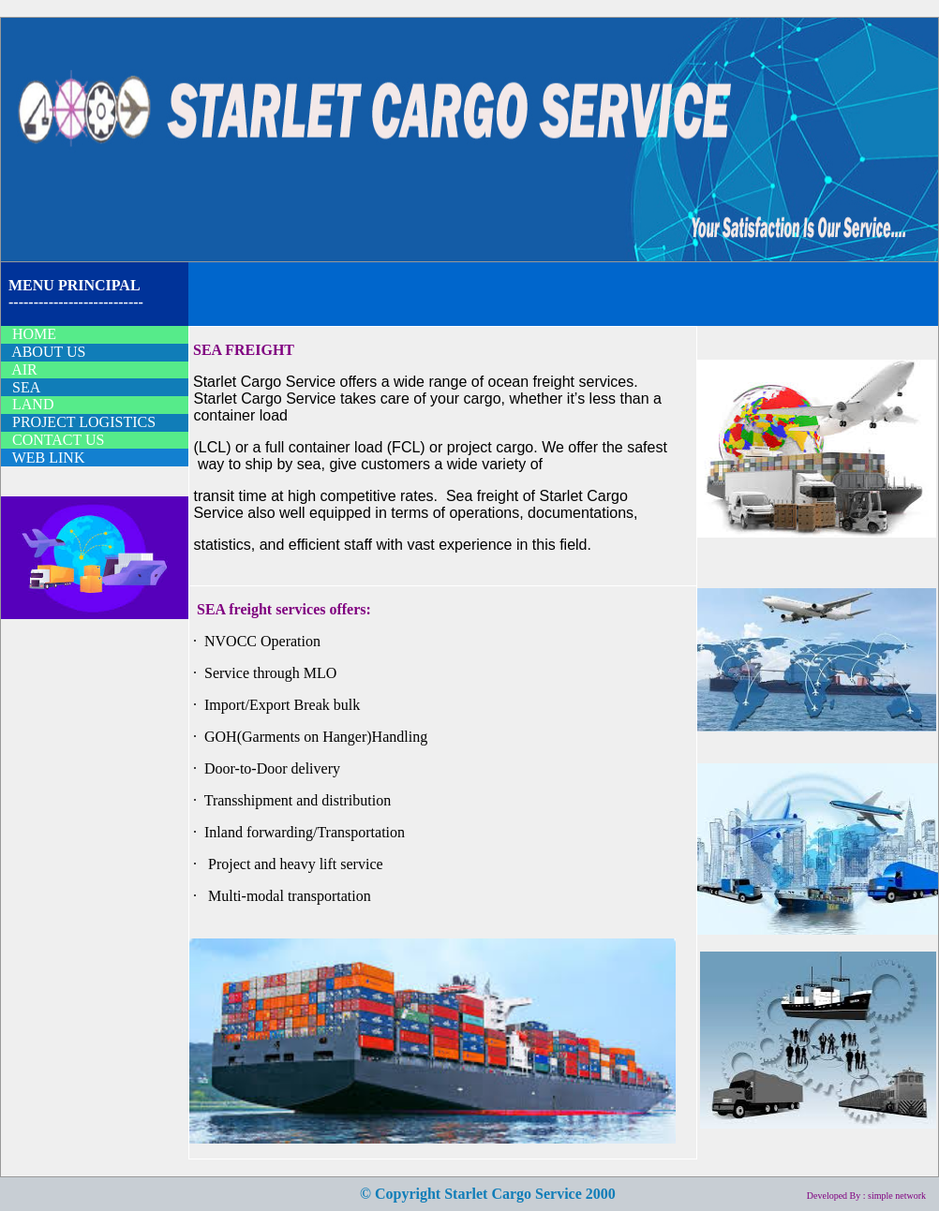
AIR (24, 369)
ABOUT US (48, 352)
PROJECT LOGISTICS (84, 422)
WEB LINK (48, 457)
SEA (26, 387)
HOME (34, 334)
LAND (32, 404)
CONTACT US (58, 440)
